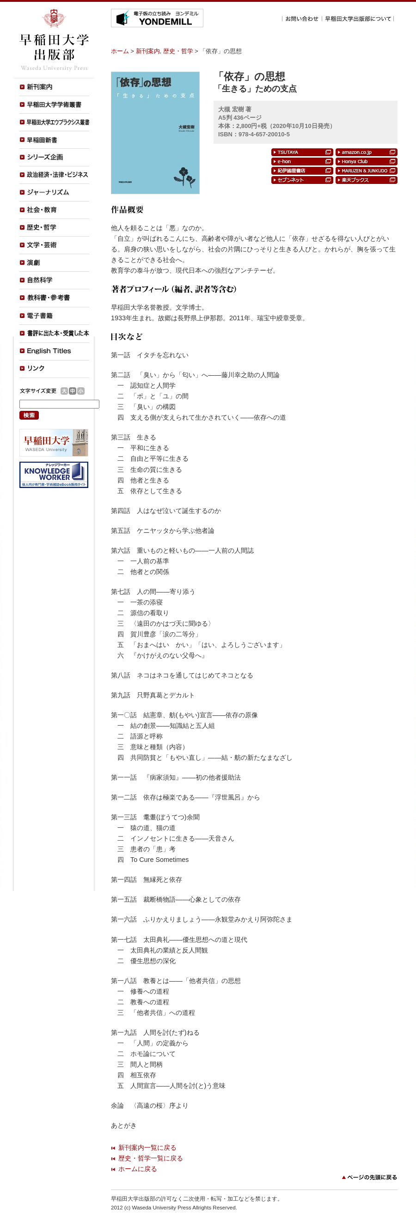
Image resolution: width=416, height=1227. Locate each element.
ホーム (120, 51)
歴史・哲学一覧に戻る (150, 1158)
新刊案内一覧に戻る (147, 1147)
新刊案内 (148, 51)
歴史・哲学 (178, 51)
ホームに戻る (137, 1168)
